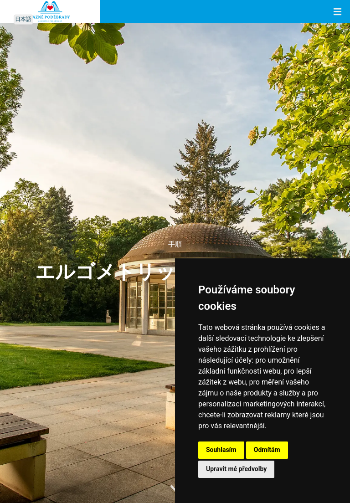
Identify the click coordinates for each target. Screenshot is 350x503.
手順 (175, 244)
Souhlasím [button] (221, 449)
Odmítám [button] (267, 449)
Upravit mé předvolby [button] (236, 468)
